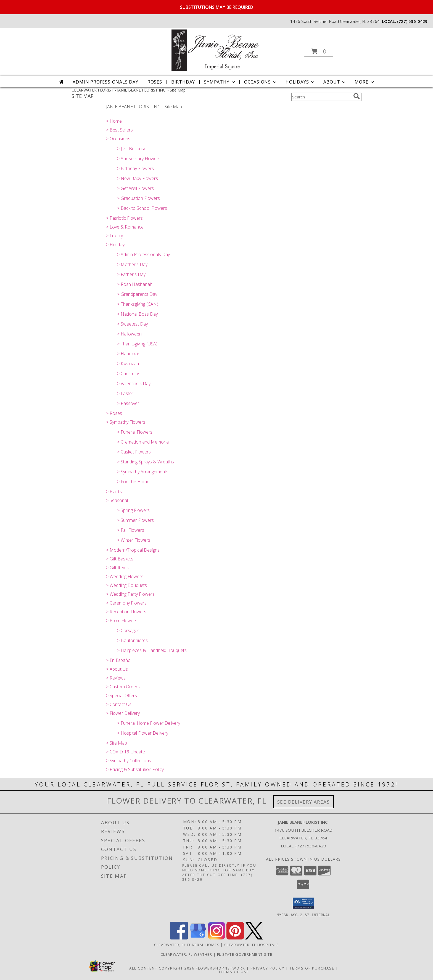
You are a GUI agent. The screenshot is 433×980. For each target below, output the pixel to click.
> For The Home (133, 482)
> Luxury (114, 236)
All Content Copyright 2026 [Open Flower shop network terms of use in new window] (161, 967)
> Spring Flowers (133, 510)
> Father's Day (131, 274)
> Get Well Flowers (135, 188)
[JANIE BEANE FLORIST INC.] (216, 49)
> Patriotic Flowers (124, 218)
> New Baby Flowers (137, 178)
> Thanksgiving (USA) (137, 344)
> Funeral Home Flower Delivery (148, 723)
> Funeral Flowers (134, 432)
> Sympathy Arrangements (142, 472)
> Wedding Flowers (124, 576)
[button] (318, 51)
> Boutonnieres (132, 640)
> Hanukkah (128, 354)
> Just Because (131, 149)
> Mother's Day (132, 264)
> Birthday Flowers (135, 168)
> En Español (118, 660)
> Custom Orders (123, 687)
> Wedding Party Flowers (130, 594)
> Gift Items (117, 568)
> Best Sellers (119, 130)
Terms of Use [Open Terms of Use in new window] (233, 971)
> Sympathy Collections (128, 761)
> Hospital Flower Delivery (142, 733)
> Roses (114, 413)
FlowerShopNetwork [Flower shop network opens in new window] (220, 967)
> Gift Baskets (119, 559)
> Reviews (116, 678)
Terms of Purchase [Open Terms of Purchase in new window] (312, 967)
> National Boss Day (137, 314)
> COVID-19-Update (125, 752)
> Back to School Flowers (142, 208)
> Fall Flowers (130, 530)
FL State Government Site (244, 954)
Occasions (261, 82)
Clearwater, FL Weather (186, 954)
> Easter (125, 393)
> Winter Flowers (133, 540)
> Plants (114, 491)
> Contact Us (118, 704)
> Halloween (129, 334)
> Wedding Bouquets (126, 585)
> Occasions (118, 139)
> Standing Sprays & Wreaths (145, 462)
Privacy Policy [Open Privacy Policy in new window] (267, 967)
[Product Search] (321, 97)
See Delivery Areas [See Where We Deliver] (303, 802)
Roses (154, 82)
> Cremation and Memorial (143, 442)
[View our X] (254, 937)
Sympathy (220, 82)
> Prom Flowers (121, 620)
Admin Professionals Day (105, 82)
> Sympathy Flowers (125, 422)
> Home (114, 121)
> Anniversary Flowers (138, 158)
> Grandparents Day (137, 294)
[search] (356, 96)
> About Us (117, 669)
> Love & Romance (125, 227)
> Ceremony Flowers (126, 603)
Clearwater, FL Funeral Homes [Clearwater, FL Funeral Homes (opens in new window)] (187, 944)
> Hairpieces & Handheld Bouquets (152, 650)
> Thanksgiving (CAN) (137, 304)
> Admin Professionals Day (143, 254)
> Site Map (116, 743)
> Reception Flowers (126, 612)
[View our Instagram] (216, 937)
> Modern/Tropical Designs (133, 550)
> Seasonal (117, 500)
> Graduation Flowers (138, 198)
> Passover (128, 403)
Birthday (183, 82)
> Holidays (116, 244)
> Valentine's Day (134, 383)
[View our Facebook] (179, 937)
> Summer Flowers (135, 520)
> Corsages (128, 630)
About (335, 82)
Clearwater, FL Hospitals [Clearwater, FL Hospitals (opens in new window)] (251, 944)
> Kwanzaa (128, 364)
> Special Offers (121, 695)
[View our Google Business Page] (198, 937)
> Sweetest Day (132, 324)
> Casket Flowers (134, 452)
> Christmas (128, 373)
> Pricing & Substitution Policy (135, 769)
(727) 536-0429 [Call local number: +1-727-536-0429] (412, 21)
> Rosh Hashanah (134, 284)
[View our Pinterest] (235, 937)
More (365, 82)
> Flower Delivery (123, 713)
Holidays (300, 82)
